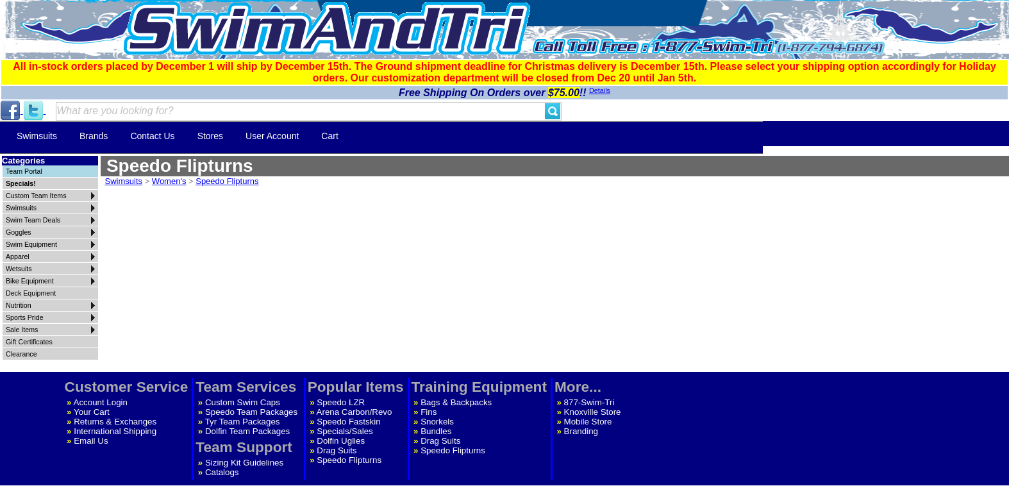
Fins (429, 412)
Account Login (101, 402)
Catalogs (222, 472)
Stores (210, 136)
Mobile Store (588, 421)
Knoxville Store (592, 412)
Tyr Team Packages (242, 421)
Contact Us (152, 136)
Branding (581, 431)
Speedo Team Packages (251, 412)
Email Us (91, 441)
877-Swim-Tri (589, 402)
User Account (272, 136)
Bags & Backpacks (456, 402)
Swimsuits (37, 136)
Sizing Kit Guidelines (244, 462)
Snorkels (437, 421)
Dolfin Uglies (341, 441)
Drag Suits (336, 450)
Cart (329, 136)
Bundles (436, 431)
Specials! (21, 183)
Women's (169, 181)
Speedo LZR (341, 402)
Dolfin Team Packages (247, 431)
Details (599, 90)
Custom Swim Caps (242, 402)
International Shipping (115, 431)
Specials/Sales (344, 431)
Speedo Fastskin (348, 421)
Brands (93, 136)
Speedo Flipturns (227, 181)
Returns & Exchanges (115, 421)
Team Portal (24, 171)
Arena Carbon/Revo (354, 412)
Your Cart (92, 412)
